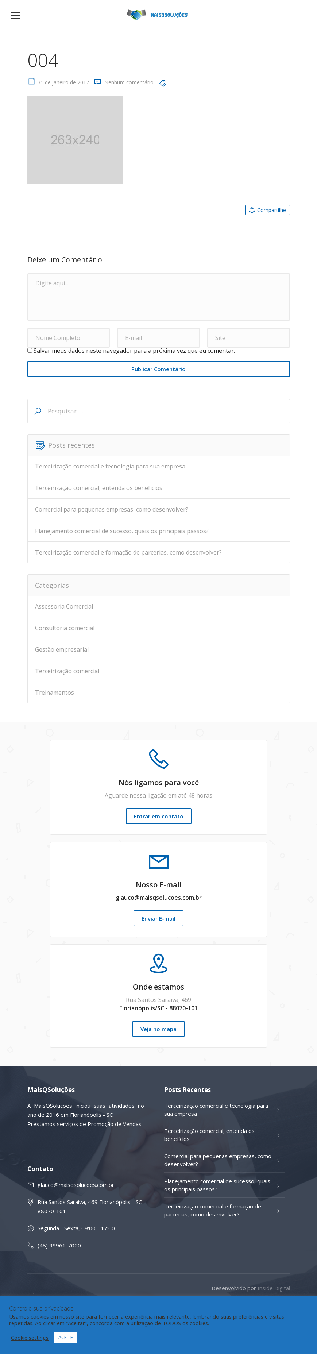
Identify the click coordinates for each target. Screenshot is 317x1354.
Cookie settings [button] (30, 1337)
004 (43, 60)
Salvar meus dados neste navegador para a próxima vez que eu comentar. (134, 351)
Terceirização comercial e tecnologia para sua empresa (110, 466)
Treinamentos (54, 692)
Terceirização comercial (67, 671)
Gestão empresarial (62, 649)
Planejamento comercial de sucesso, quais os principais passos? (122, 531)
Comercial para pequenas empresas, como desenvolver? (111, 509)
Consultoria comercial (64, 628)
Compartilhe (267, 210)
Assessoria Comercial (64, 606)
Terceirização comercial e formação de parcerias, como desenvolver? (128, 552)
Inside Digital (274, 1288)
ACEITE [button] (65, 1337)
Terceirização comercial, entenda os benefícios (98, 488)
